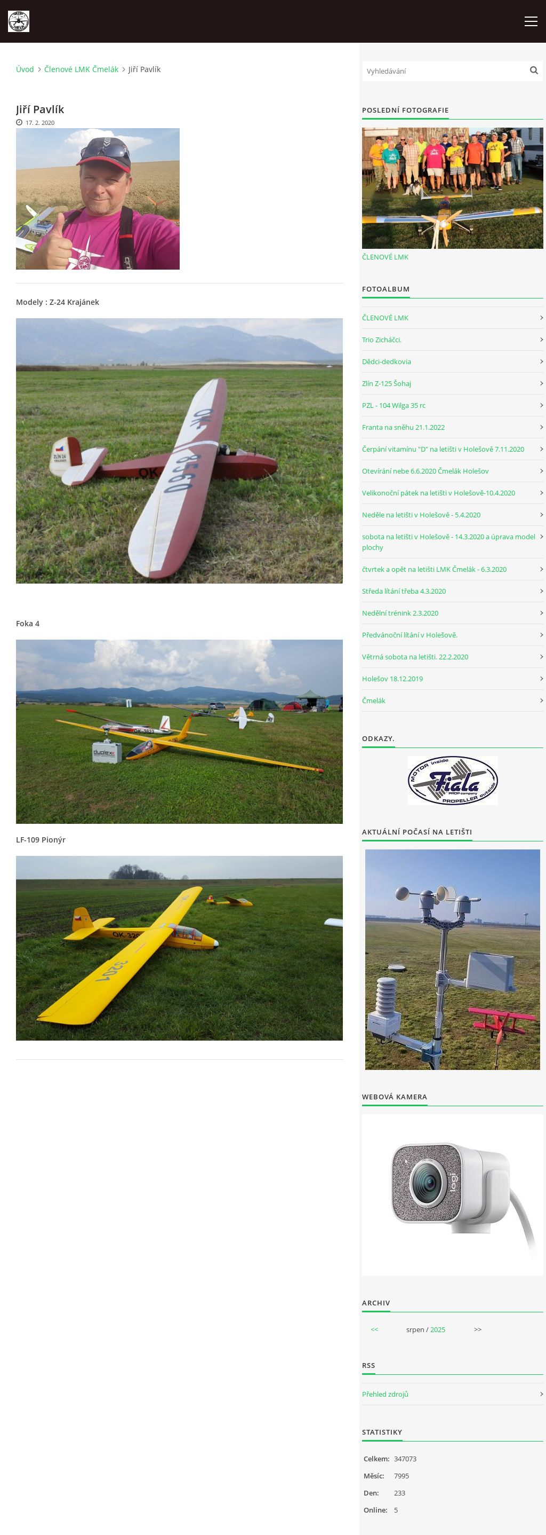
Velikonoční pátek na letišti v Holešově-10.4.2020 (438, 493)
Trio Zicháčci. (382, 339)
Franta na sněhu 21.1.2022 (403, 427)
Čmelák (374, 700)
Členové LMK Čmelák (81, 69)
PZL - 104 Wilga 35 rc (393, 405)
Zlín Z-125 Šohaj (386, 383)
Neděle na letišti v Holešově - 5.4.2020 (421, 514)
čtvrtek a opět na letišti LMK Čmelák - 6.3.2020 (434, 569)
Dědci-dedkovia (386, 361)
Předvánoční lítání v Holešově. (409, 635)
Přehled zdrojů (385, 1394)
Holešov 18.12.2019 (392, 678)
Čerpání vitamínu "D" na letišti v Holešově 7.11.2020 (443, 449)
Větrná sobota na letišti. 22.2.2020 (415, 657)
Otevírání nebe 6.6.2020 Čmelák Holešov (425, 471)
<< (374, 1329)
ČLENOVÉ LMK (385, 257)
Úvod (25, 69)
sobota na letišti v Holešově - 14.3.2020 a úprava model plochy (448, 542)
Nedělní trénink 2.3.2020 (400, 613)
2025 (437, 1329)
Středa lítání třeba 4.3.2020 (404, 591)
